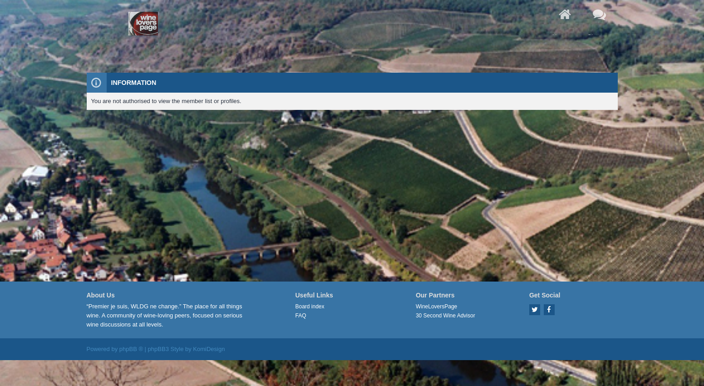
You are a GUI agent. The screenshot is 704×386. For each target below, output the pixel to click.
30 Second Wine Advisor (445, 315)
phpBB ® (131, 349)
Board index (310, 306)
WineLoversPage (436, 306)
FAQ (300, 315)
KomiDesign (209, 349)
